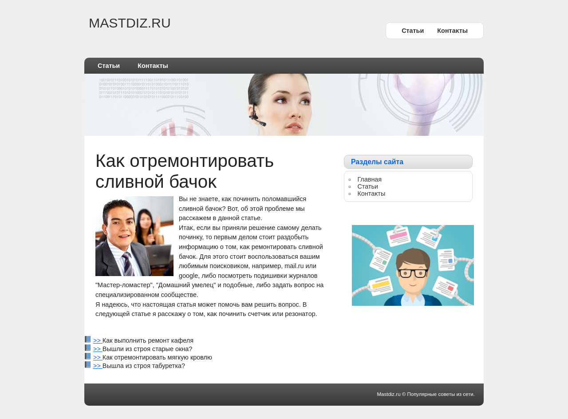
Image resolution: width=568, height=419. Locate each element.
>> (98, 340)
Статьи (413, 30)
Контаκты (452, 30)
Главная (369, 179)
